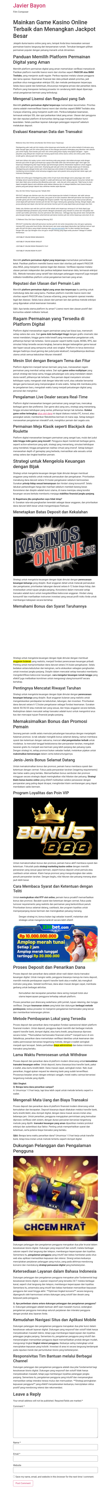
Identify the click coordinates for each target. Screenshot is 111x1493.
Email (16, 1454)
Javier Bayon (29, 5)
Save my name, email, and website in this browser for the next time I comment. (55, 1477)
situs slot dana (45, 413)
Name (17, 1443)
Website (17, 1465)
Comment (19, 1406)
